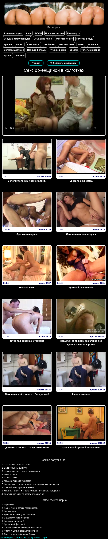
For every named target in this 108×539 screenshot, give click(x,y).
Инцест (20, 44)
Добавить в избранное (63, 63)
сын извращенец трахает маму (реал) (22, 471)
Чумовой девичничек (81, 287)
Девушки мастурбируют (17, 38)
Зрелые (8, 44)
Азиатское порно (13, 33)
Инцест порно (41, 537)
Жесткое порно (64, 38)
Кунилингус (33, 44)
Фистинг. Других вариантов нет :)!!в (21, 531)
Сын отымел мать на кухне (17, 465)
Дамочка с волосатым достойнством (27, 447)
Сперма (74, 50)
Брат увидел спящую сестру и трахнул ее (24, 494)
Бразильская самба (81, 181)
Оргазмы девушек (14, 50)
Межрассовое (66, 44)
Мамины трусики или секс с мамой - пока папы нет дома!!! (32, 491)
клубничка (9, 505)
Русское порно (58, 50)
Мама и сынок (11, 474)
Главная (36, 63)
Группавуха (73, 33)
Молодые (93, 44)
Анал (29, 33)
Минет (80, 44)
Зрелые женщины (27, 234)
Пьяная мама (10, 478)
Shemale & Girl (27, 287)
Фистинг (20, 55)
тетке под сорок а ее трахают (27, 341)
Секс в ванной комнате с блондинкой (27, 394)
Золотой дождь (84, 38)
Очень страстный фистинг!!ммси (19, 534)
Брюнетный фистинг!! (14, 524)
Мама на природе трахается (17, 481)
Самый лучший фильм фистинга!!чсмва (23, 528)
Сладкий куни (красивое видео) (19, 487)
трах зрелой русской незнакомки (81, 447)
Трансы (8, 55)
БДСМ (38, 33)
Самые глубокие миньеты (16, 518)
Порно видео (6, 537)
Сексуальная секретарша (81, 234)
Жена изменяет (81, 394)
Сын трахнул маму (23, 537)
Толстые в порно (90, 50)
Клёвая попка (10, 511)
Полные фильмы (36, 50)
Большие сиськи (54, 33)
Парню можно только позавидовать (21, 508)
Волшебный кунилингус (15, 468)
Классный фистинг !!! (14, 521)
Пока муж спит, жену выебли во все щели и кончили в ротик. (81, 343)
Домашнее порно (43, 38)
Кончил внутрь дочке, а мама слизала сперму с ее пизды (31, 484)
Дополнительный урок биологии (27, 181)
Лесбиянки (49, 44)
